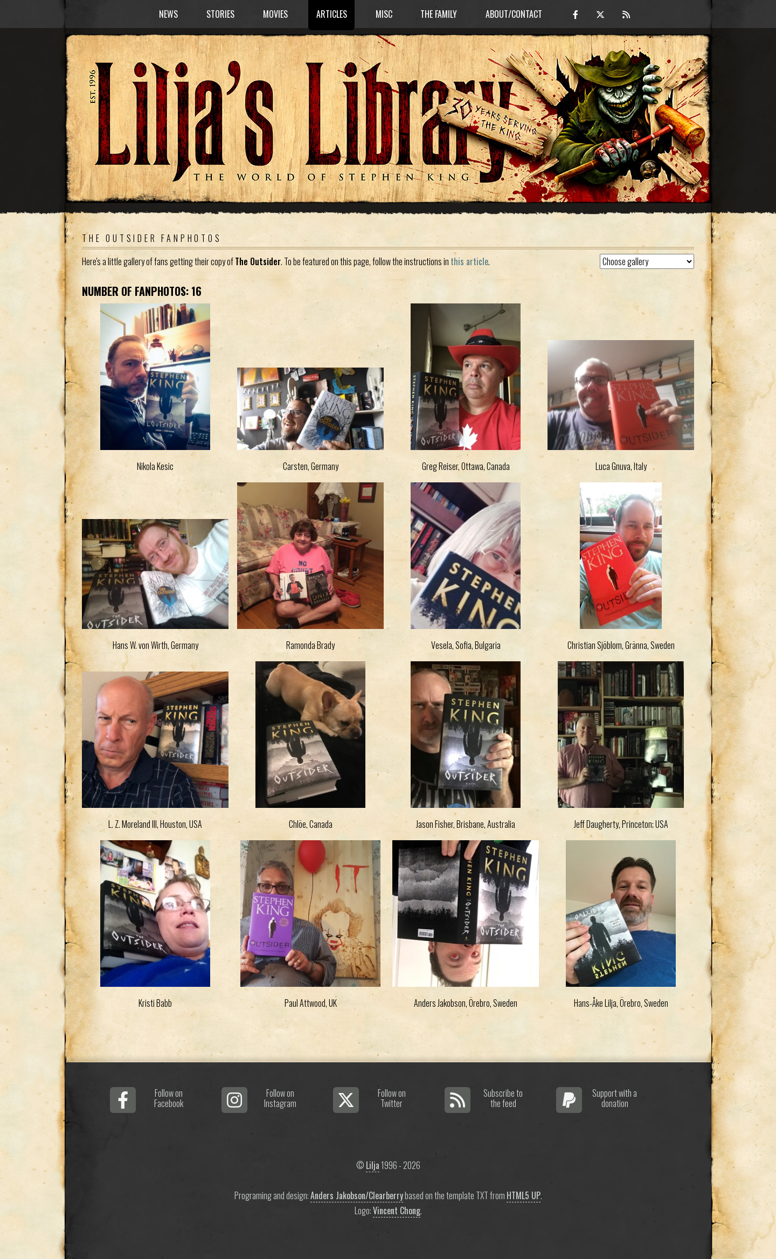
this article (469, 261)
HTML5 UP (524, 1195)
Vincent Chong (396, 1210)
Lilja (372, 1165)
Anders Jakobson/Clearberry (356, 1195)
